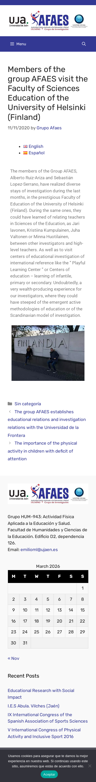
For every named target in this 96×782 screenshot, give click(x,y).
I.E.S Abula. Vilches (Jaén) (33, 705)
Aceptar (49, 774)
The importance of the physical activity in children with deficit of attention (42, 451)
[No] (89, 765)
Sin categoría (28, 403)
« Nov (13, 658)
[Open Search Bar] (84, 44)
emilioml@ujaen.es (39, 549)
